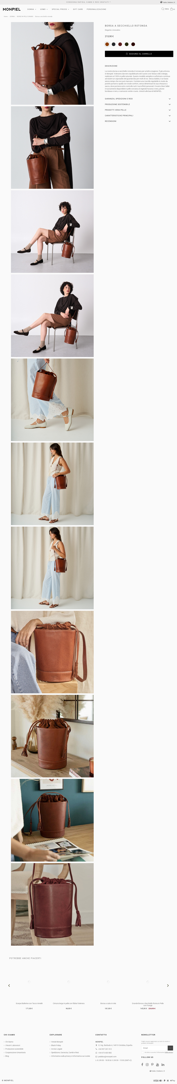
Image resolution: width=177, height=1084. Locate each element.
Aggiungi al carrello (139, 54)
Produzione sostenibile (14, 1049)
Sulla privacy (169, 1052)
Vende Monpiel (57, 1042)
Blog (7, 1056)
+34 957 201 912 (105, 1049)
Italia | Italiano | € (167, 2)
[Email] (154, 1048)
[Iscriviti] (170, 1048)
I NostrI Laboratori (12, 1045)
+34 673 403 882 (105, 1053)
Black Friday (56, 1045)
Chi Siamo (9, 1042)
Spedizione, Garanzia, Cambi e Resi (65, 1052)
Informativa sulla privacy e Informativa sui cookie (70, 1056)
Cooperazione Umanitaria (15, 1052)
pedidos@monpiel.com (107, 1057)
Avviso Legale (56, 1049)
